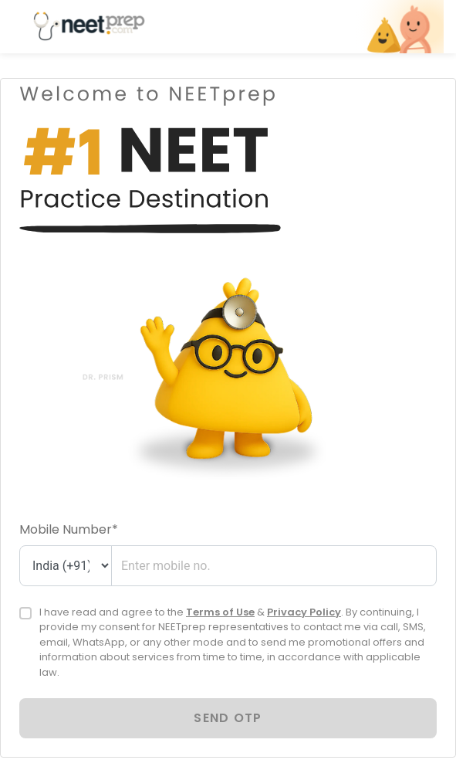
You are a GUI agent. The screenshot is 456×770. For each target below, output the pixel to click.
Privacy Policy (304, 612)
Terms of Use (220, 612)
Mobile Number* (68, 529)
